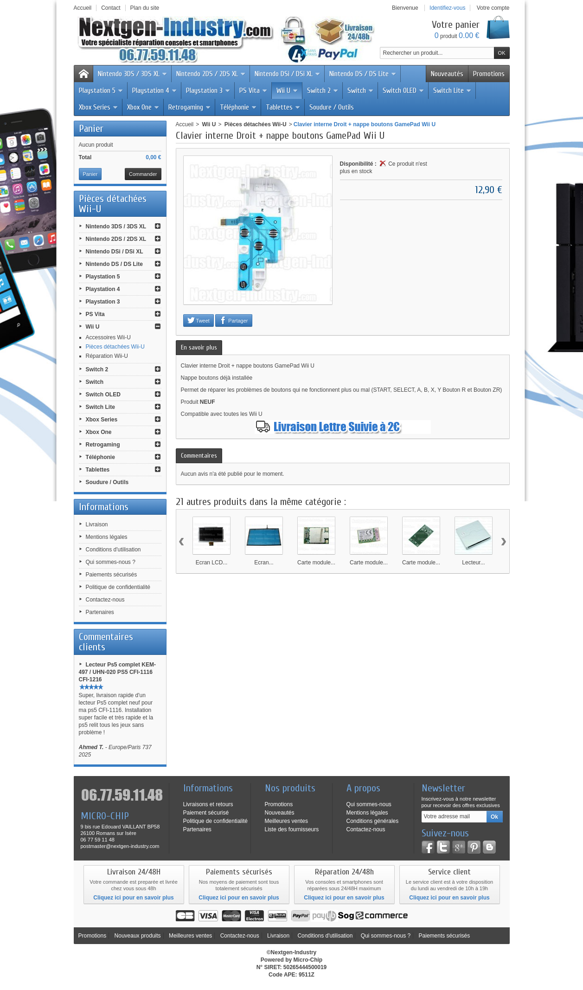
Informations (103, 507)
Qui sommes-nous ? (110, 562)
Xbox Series (98, 107)
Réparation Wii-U (107, 356)
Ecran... (263, 562)
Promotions (489, 74)
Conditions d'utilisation (113, 549)
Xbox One (143, 107)
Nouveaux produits (138, 935)
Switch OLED (403, 90)
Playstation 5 (101, 90)
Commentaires (199, 455)
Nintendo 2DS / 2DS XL (211, 74)
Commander (143, 174)
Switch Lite (452, 90)
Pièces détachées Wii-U (115, 346)
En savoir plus (199, 347)
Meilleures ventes (286, 821)
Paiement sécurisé (206, 812)
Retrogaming (189, 107)
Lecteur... (473, 562)
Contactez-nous (105, 599)
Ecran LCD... (212, 562)
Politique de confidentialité (118, 587)
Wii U (287, 90)
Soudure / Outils (331, 107)
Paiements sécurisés (111, 574)
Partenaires (100, 612)
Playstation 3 (208, 90)
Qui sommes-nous (368, 804)
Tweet (198, 320)
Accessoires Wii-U (108, 337)
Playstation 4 (154, 90)
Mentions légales (107, 537)
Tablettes (283, 107)
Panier (91, 129)
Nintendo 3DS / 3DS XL (132, 74)
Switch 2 (323, 90)
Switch (360, 90)
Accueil (185, 124)
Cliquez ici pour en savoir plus (133, 897)
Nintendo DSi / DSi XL (287, 74)
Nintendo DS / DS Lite (363, 74)
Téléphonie (238, 107)
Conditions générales (372, 821)
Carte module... (316, 562)
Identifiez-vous (447, 8)
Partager (233, 320)
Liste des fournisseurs (292, 829)
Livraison (97, 524)
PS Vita (253, 90)
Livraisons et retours (208, 804)
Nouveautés (447, 74)
